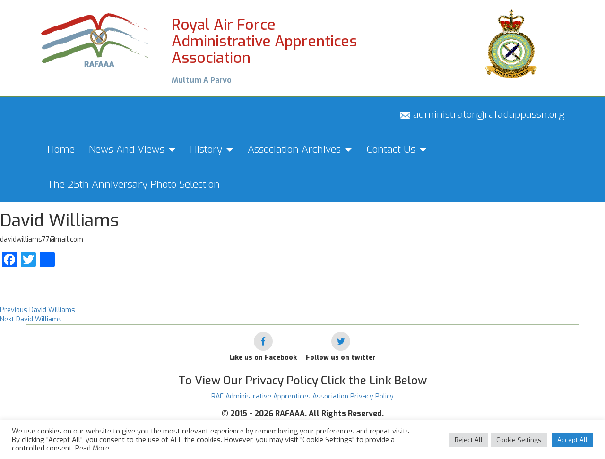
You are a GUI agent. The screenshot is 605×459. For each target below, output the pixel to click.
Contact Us (396, 149)
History (211, 149)
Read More (92, 448)
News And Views (132, 149)
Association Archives (300, 149)
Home (61, 149)
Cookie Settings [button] (518, 440)
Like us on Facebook (263, 357)
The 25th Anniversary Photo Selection (133, 184)
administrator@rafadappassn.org (482, 114)
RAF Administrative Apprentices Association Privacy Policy (302, 396)
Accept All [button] (572, 440)
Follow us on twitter (341, 357)
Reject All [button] (469, 440)
